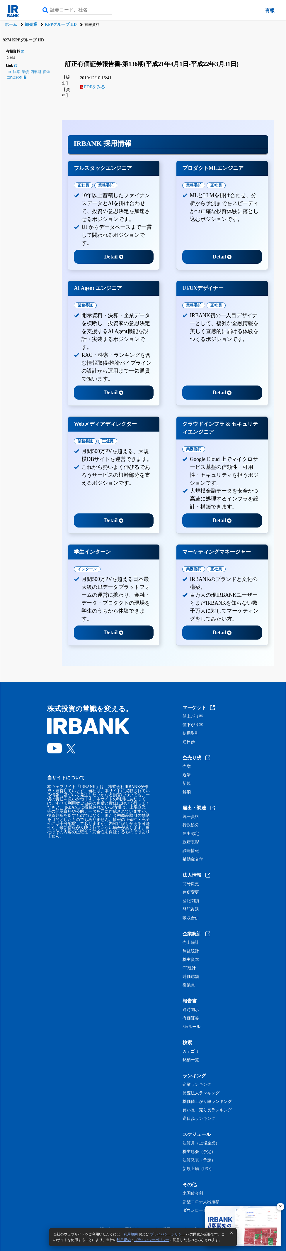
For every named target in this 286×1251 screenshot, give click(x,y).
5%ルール (191, 1027)
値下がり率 (193, 725)
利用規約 (131, 1234)
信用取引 (191, 733)
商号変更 (191, 884)
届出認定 (191, 834)
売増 (187, 767)
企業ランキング (197, 1085)
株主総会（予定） (199, 1152)
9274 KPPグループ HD (23, 40)
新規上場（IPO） (198, 1169)
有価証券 (191, 1018)
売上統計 (191, 943)
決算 (16, 72)
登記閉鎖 (191, 901)
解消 (187, 792)
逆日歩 (189, 742)
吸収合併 (191, 918)
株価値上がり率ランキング (207, 1102)
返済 (187, 775)
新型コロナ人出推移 (201, 1202)
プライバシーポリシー (167, 1234)
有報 (270, 10)
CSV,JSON (16, 77)
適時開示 (191, 1010)
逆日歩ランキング (199, 1119)
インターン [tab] (87, 569)
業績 (25, 72)
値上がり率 (193, 716)
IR (9, 72)
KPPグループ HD (61, 24)
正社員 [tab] (83, 185)
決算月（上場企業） (201, 1143)
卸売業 (31, 24)
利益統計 (191, 951)
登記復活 (191, 909)
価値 (46, 72)
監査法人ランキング (201, 1093)
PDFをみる (92, 86)
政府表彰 (191, 842)
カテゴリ (191, 1051)
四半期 (35, 72)
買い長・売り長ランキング (207, 1110)
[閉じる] (280, 1207)
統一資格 (191, 817)
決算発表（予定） (199, 1160)
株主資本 (191, 960)
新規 (187, 784)
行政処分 (191, 825)
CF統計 (189, 968)
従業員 (189, 985)
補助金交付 (193, 859)
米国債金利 (193, 1193)
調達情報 (191, 851)
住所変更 (191, 892)
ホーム (11, 24)
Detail (113, 257)
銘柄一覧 (191, 1060)
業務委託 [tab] (105, 185)
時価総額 (191, 977)
